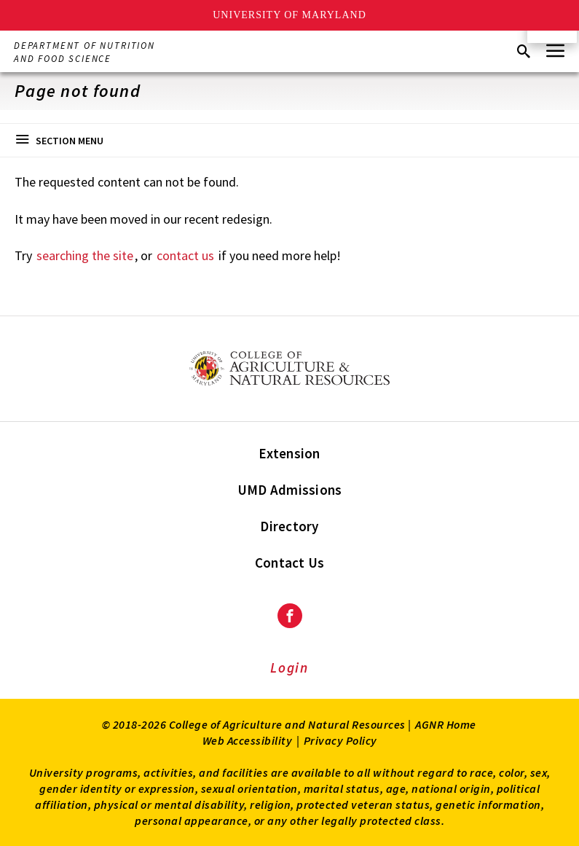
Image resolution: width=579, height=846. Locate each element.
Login (289, 667)
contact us (185, 255)
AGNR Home (445, 724)
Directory (289, 526)
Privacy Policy (340, 740)
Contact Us (290, 562)
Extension (289, 453)
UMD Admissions (289, 489)
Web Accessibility (247, 740)
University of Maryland (289, 14)
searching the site (84, 255)
